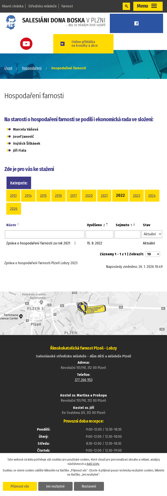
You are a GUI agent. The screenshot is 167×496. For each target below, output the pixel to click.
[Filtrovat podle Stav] (152, 234)
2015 (43, 195)
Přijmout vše (20, 486)
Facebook (138, 23)
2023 (136, 195)
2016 (58, 195)
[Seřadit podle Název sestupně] (18, 225)
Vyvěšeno (96, 225)
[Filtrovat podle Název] (44, 234)
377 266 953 (83, 380)
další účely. (93, 464)
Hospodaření (32, 68)
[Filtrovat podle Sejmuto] (127, 234)
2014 (28, 195)
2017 (73, 195)
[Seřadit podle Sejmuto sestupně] (134, 225)
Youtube (28, 43)
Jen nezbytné (56, 486)
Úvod (8, 68)
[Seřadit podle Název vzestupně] (18, 223)
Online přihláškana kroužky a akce (87, 44)
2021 (104, 195)
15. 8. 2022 (94, 243)
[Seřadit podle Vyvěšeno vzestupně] (107, 223)
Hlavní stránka (12, 6)
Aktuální (149, 243)
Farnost (67, 6)
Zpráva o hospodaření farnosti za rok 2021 (42, 243)
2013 (13, 195)
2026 (13, 208)
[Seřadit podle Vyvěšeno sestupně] (107, 225)
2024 (152, 195)
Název (11, 225)
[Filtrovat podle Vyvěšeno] (99, 234)
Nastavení (90, 486)
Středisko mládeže (42, 6)
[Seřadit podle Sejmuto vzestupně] (134, 223)
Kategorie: (18, 183)
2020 (89, 195)
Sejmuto (124, 225)
